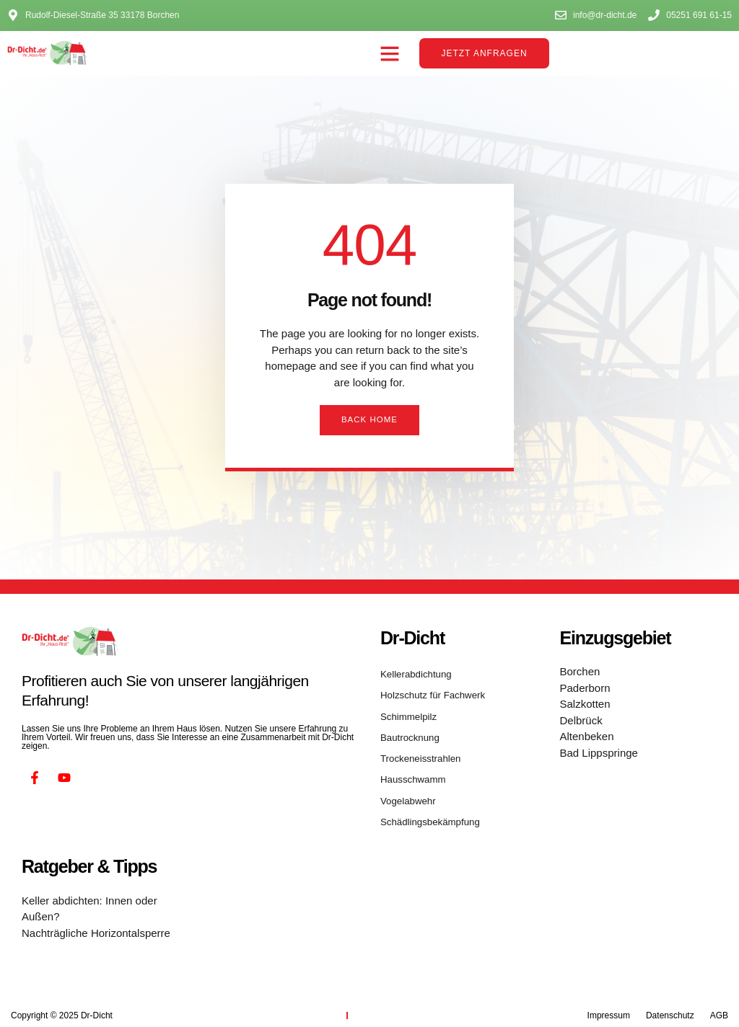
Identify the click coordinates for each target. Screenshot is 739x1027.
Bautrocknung (407, 730)
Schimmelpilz (406, 711)
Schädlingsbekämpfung (425, 805)
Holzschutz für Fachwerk (427, 693)
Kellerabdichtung (412, 674)
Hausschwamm (410, 768)
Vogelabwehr (405, 786)
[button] (390, 53)
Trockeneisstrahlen (416, 749)
